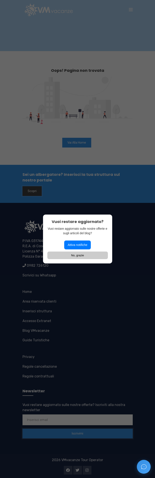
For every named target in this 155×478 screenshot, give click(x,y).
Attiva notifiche (77, 245)
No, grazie (77, 255)
